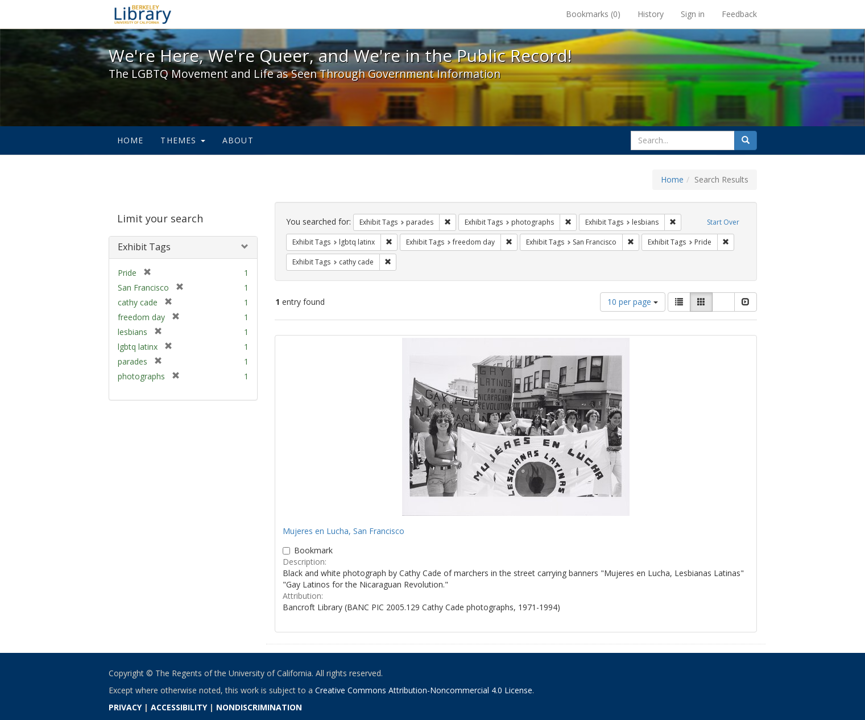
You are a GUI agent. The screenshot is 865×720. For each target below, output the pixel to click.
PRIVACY (125, 707)
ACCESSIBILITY (179, 707)
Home (130, 140)
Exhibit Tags (144, 247)
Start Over (723, 222)
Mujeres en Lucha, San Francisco (343, 530)
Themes (182, 140)
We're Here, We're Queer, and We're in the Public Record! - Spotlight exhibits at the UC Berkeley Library (142, 14)
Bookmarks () (593, 14)
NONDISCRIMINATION (259, 707)
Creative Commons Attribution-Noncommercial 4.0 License (423, 690)
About (238, 140)
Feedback (739, 14)
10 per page (632, 301)
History (651, 14)
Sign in (693, 14)
